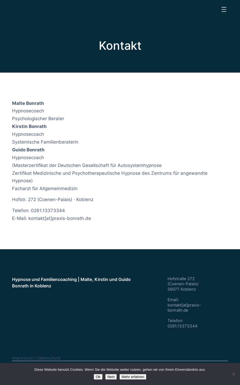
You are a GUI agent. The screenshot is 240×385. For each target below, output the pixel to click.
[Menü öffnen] (224, 9)
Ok (98, 377)
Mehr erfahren (133, 377)
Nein (111, 377)
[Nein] (233, 374)
